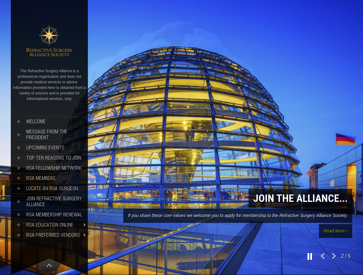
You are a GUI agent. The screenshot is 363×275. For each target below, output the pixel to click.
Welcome (36, 121)
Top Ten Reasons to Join (53, 158)
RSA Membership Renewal (54, 215)
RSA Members (41, 178)
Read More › (336, 230)
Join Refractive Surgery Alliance (54, 201)
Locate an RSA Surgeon (52, 188)
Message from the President (47, 134)
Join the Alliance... (300, 198)
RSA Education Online (49, 225)
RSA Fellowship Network (53, 168)
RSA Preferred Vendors (53, 235)
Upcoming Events (45, 148)
